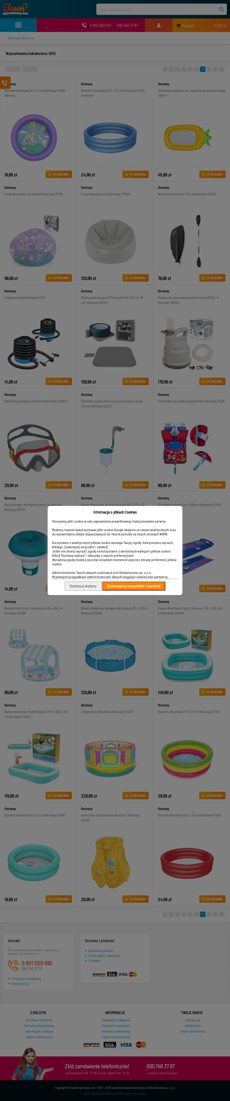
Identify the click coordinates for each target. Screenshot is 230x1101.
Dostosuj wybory (83, 586)
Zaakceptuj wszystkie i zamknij (133, 586)
